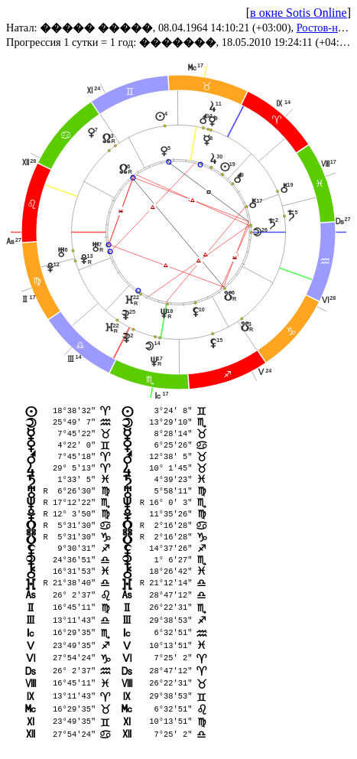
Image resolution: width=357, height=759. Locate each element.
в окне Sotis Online (298, 12)
